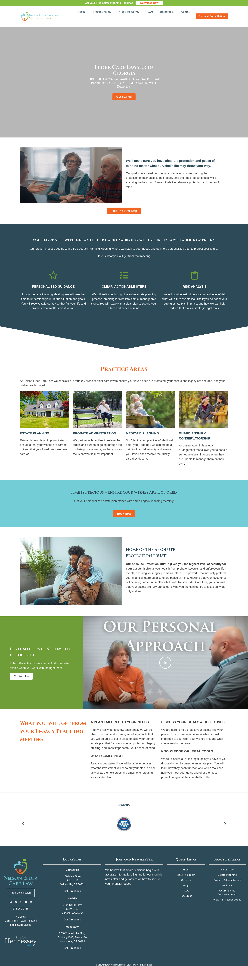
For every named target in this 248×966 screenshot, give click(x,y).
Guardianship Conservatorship (227, 886)
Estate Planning (227, 868)
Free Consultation (21, 886)
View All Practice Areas (227, 893)
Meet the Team (186, 868)
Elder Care (227, 862)
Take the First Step (124, 204)
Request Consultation (212, 13)
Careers (186, 873)
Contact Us (21, 669)
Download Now (149, 3)
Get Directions (72, 884)
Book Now (124, 506)
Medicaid (227, 879)
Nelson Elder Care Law (120, 958)
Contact (186, 13)
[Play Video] (165, 656)
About (87, 13)
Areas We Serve (132, 13)
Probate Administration (227, 873)
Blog (186, 879)
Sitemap (148, 958)
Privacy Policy (138, 958)
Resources (167, 13)
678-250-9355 (21, 901)
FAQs (152, 13)
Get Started (124, 89)
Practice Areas (107, 13)
